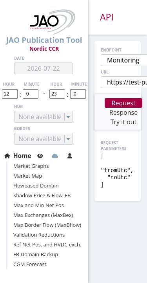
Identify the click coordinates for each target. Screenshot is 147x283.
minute (32, 84)
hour (9, 84)
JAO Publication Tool (44, 27)
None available (40, 116)
